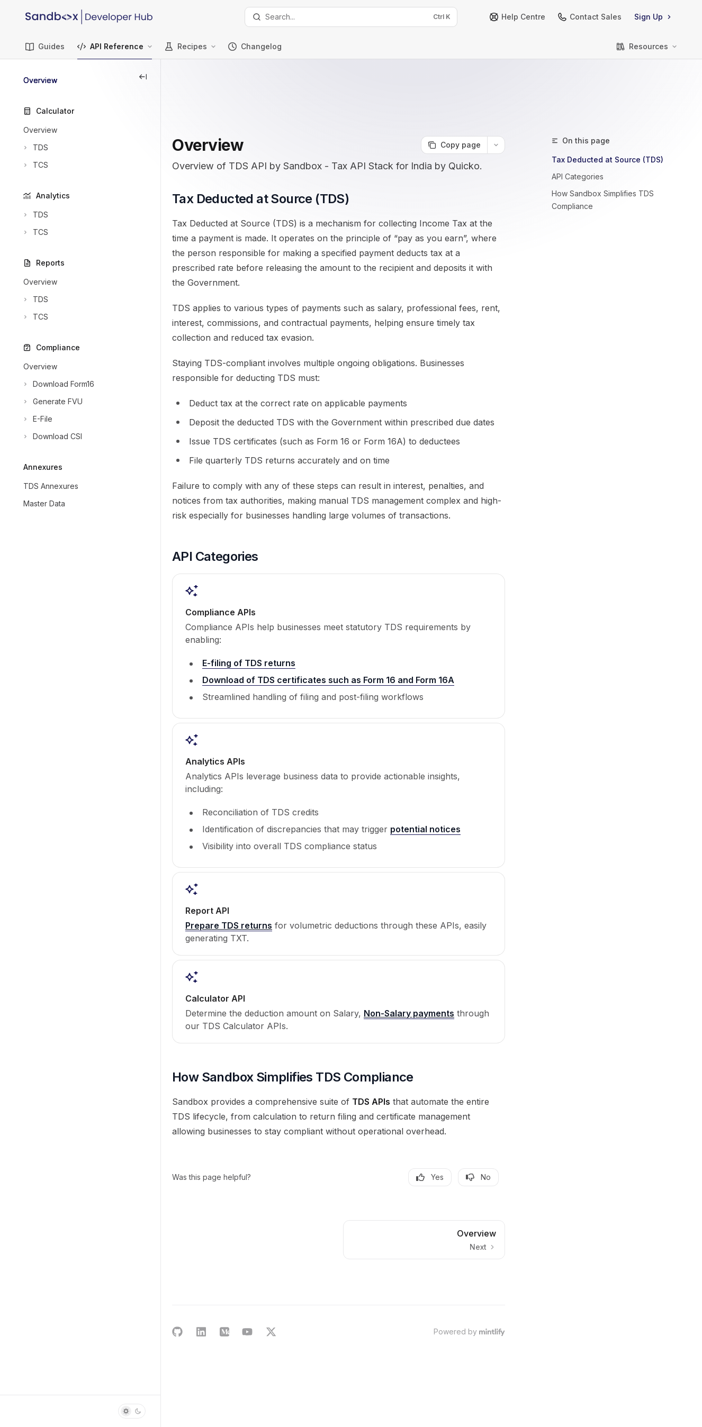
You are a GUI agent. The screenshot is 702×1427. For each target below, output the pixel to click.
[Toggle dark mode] (132, 1411)
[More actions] (496, 91)
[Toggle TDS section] (35, 147)
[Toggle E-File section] (37, 419)
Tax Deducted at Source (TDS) (607, 105)
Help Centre (517, 16)
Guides (45, 50)
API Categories (578, 122)
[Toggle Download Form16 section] (58, 384)
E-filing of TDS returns (288, 653)
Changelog (255, 50)
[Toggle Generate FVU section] (52, 401)
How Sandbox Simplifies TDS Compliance (603, 146)
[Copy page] (454, 91)
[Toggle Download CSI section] (51, 436)
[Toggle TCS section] (35, 165)
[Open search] (350, 16)
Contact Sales (590, 16)
